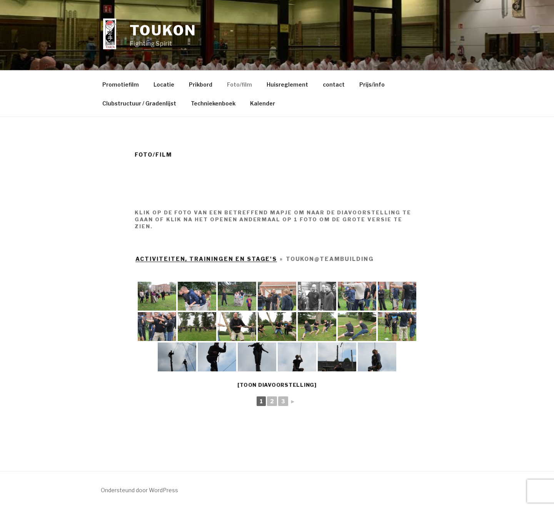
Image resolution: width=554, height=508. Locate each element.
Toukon (163, 30)
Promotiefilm (120, 84)
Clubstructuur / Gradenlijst (139, 103)
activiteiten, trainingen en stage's (206, 259)
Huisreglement (287, 84)
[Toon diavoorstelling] (277, 385)
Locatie (164, 84)
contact (334, 84)
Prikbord (200, 84)
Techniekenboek (213, 103)
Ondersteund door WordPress (139, 490)
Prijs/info (372, 84)
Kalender (262, 103)
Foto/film (239, 84)
